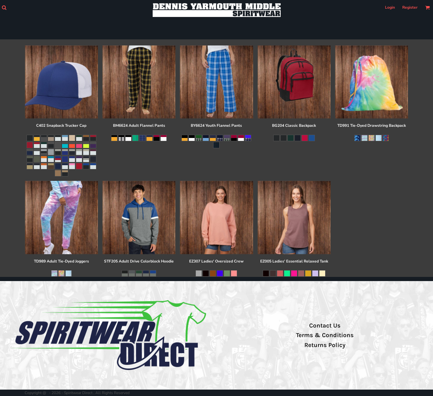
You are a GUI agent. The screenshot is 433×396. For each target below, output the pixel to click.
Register (410, 7)
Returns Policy (324, 345)
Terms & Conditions (325, 335)
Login (390, 7)
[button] (4, 7)
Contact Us (325, 325)
